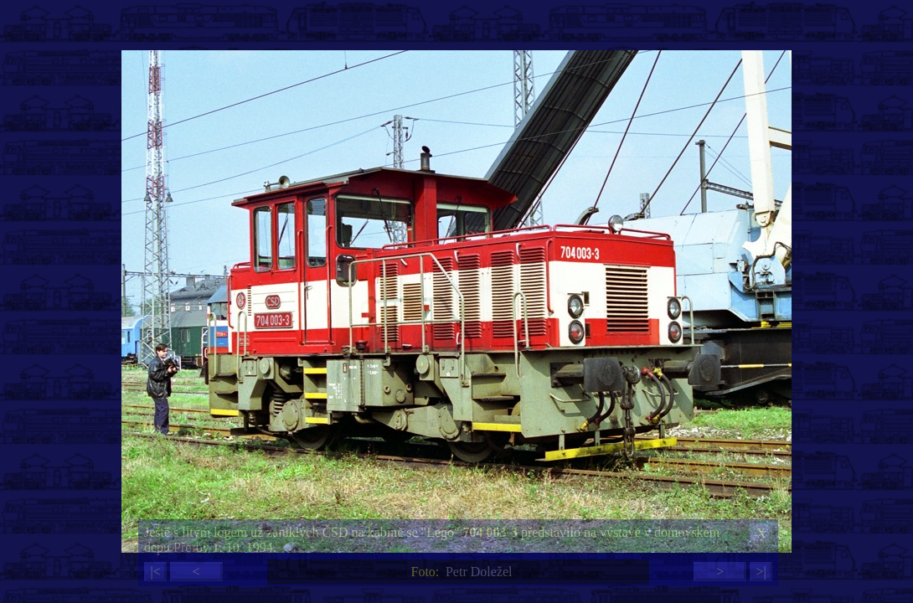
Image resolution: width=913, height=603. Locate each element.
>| (761, 571)
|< (155, 571)
